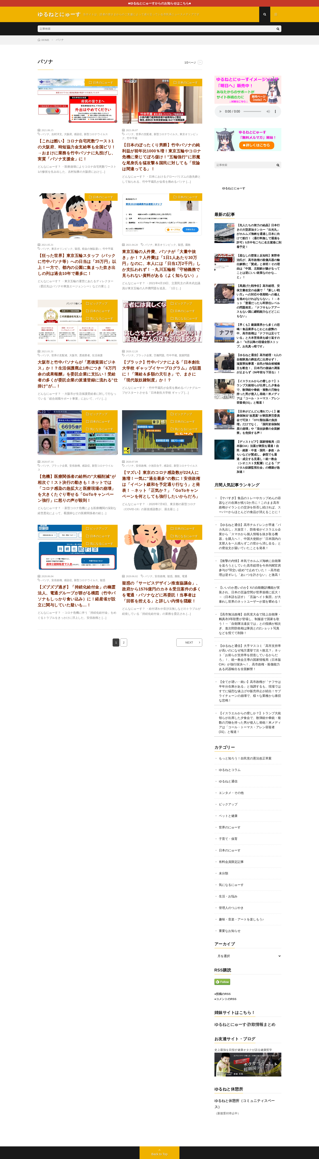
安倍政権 (74, 465)
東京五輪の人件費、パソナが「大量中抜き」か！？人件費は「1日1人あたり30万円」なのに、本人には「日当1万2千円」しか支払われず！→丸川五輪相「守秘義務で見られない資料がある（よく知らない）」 (161, 263)
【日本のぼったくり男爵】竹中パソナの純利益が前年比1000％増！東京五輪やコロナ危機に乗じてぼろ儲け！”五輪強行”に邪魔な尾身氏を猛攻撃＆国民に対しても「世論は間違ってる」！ (161, 157)
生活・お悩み (228, 896)
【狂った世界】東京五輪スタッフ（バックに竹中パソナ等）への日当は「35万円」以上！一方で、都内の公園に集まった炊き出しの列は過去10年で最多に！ (77, 264)
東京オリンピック (62, 248)
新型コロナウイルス (96, 134)
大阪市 (73, 355)
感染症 (78, 134)
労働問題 (159, 355)
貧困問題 (184, 355)
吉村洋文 (56, 134)
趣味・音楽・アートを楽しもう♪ (241, 919)
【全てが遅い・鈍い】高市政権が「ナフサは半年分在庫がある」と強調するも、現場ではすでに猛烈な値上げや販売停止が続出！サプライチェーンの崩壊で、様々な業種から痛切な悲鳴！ (250, 691)
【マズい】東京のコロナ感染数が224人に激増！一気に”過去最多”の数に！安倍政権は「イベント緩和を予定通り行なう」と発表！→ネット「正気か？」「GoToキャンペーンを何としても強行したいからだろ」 (161, 484)
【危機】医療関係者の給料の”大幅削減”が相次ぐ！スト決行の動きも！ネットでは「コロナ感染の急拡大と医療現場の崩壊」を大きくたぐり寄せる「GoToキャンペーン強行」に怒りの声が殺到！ (77, 488)
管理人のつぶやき (231, 908)
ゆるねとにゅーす (233, 188)
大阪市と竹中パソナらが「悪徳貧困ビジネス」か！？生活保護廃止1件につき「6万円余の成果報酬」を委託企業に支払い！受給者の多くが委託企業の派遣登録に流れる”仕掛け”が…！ (78, 374)
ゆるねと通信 (228, 781)
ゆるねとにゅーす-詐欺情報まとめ (245, 1024)
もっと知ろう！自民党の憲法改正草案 (245, 758)
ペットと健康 (228, 816)
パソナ (45, 134)
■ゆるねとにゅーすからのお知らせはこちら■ (159, 3)
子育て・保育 (228, 839)
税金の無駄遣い (91, 248)
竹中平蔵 (132, 138)
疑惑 (77, 248)
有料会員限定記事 (231, 862)
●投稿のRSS (222, 994)
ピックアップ (98, 303)
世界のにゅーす (230, 827)
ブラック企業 (144, 355)
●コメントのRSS (225, 999)
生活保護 (97, 355)
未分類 (223, 873)
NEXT (189, 642)
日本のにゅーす (103, 82)
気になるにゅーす (101, 318)
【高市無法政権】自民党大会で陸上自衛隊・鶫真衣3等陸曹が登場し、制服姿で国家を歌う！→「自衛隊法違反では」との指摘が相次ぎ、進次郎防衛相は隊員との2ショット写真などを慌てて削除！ (250, 624)
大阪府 (68, 134)
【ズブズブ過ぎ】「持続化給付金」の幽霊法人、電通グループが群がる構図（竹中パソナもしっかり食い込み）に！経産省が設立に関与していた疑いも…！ (77, 596)
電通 (184, 576)
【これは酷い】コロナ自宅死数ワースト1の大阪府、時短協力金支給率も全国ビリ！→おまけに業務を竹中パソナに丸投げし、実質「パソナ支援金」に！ (77, 150)
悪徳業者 (84, 355)
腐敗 (188, 244)
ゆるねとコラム (230, 770)
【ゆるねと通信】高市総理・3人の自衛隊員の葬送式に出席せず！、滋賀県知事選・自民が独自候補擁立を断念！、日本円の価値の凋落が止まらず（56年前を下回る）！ (259, 363)
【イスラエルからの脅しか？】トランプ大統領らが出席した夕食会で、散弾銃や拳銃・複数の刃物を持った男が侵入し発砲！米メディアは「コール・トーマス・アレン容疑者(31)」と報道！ (250, 722)
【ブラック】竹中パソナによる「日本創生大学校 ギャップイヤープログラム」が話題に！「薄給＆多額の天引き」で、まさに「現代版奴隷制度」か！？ (161, 371)
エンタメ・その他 (231, 793)
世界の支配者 (144, 134)
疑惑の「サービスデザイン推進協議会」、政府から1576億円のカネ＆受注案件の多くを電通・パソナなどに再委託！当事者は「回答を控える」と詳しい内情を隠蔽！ (161, 592)
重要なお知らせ (230, 931)
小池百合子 (155, 465)
